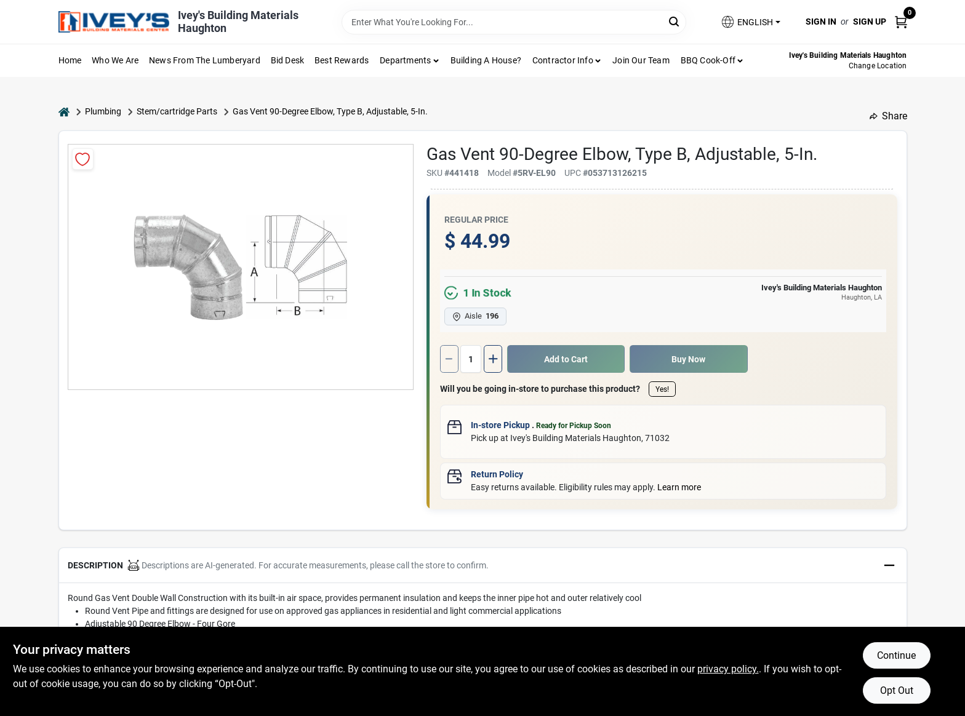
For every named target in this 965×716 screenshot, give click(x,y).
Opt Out (896, 690)
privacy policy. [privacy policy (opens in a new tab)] (728, 669)
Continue (896, 655)
